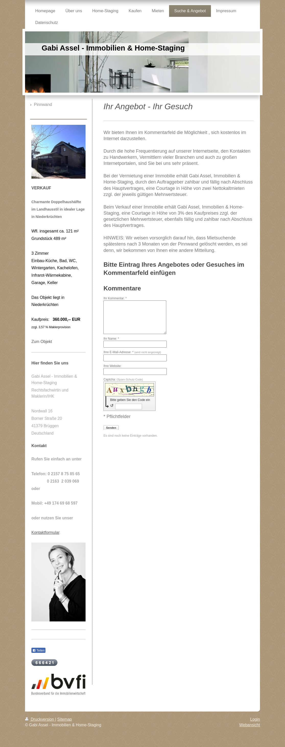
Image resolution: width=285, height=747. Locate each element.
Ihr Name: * (111, 338)
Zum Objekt (41, 341)
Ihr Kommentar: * (115, 298)
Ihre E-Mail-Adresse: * (132, 352)
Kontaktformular (45, 532)
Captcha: (123, 379)
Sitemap (64, 719)
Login (255, 719)
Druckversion (40, 719)
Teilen (38, 650)
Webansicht (249, 725)
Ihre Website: (112, 366)
